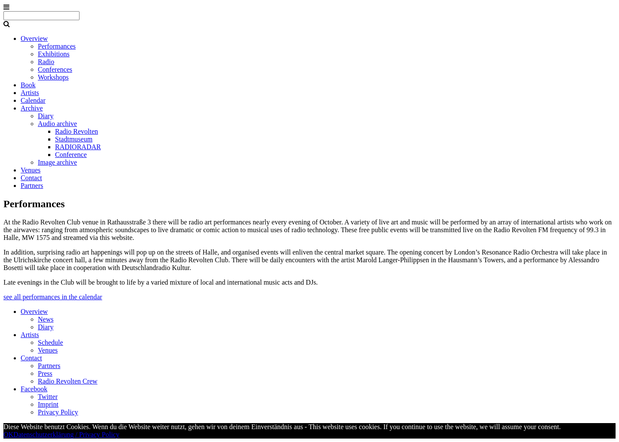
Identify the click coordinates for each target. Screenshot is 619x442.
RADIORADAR (78, 146)
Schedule (50, 342)
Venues (30, 170)
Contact (31, 177)
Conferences (55, 69)
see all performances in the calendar (52, 297)
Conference (71, 154)
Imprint (48, 404)
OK (8, 434)
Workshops (53, 77)
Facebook (34, 389)
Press (45, 373)
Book (28, 85)
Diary (45, 116)
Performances (57, 46)
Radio (46, 61)
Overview (34, 38)
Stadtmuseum (73, 139)
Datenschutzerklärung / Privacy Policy (66, 434)
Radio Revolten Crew (68, 381)
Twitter (48, 396)
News (45, 319)
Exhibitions (54, 54)
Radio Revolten (76, 131)
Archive (32, 108)
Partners (32, 185)
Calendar (33, 100)
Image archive (57, 162)
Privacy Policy (58, 412)
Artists (30, 92)
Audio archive (57, 123)
